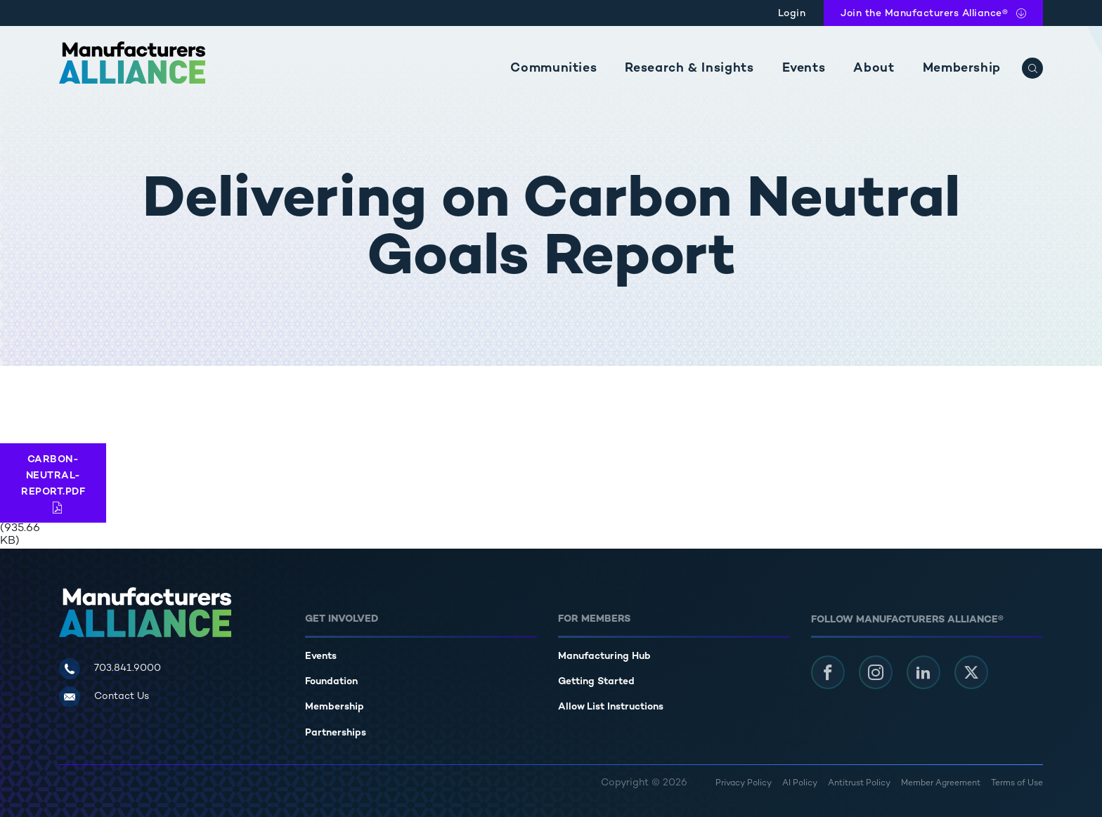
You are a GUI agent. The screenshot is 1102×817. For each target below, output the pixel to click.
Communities (553, 68)
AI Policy (799, 783)
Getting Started (596, 682)
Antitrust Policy (859, 783)
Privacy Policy (743, 783)
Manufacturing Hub (604, 656)
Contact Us (121, 696)
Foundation (331, 682)
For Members (594, 619)
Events (804, 68)
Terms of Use (1017, 783)
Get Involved (341, 619)
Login (792, 13)
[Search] (1032, 68)
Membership (962, 68)
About (873, 68)
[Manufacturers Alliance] (132, 62)
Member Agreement (940, 783)
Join (924, 13)
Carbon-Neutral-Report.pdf (53, 476)
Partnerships (335, 733)
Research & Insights (689, 68)
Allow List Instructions (610, 707)
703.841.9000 (127, 668)
